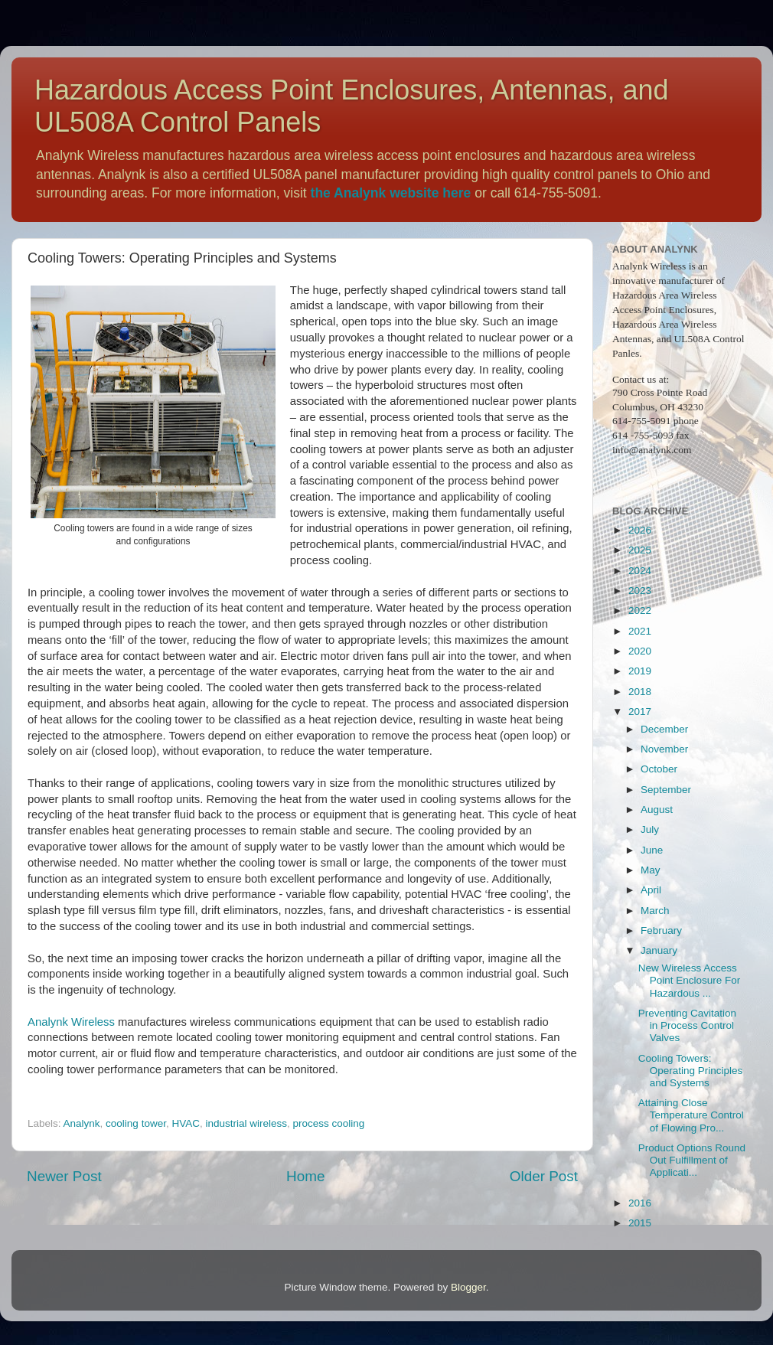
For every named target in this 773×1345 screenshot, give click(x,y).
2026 (639, 530)
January (659, 950)
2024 (639, 570)
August (657, 809)
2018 (639, 691)
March (655, 910)
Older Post (544, 1176)
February (661, 930)
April (651, 890)
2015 (639, 1223)
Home (305, 1176)
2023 (639, 590)
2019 (639, 671)
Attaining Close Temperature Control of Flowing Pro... (691, 1115)
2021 (639, 631)
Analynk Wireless (71, 1022)
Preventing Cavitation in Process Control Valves (687, 1025)
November (664, 749)
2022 (639, 610)
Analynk (82, 1123)
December (664, 729)
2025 (639, 550)
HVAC (185, 1123)
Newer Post (64, 1176)
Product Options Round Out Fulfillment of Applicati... (691, 1160)
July (650, 829)
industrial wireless (246, 1123)
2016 (639, 1203)
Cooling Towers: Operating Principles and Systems (690, 1071)
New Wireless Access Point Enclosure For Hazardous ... (689, 980)
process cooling (329, 1123)
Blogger (468, 1287)
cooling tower (136, 1123)
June (652, 850)
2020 (639, 651)
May (650, 870)
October (659, 769)
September (666, 789)
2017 (639, 711)
